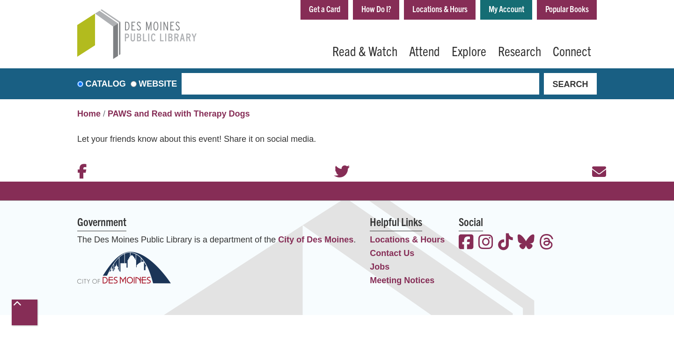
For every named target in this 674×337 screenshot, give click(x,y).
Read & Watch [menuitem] (364, 50)
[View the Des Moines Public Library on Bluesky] (526, 243)
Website (158, 83)
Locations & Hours (440, 8)
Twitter (337, 159)
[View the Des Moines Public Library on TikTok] (505, 243)
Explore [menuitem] (469, 50)
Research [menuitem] (519, 50)
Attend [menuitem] (424, 50)
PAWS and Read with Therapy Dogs (179, 113)
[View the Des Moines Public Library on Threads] (546, 243)
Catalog (106, 83)
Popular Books (567, 8)
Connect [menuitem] (572, 50)
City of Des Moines (315, 239)
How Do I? (376, 8)
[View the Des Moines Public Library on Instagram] (485, 243)
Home (89, 113)
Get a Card (324, 8)
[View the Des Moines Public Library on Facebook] (466, 243)
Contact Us (392, 253)
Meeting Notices (402, 280)
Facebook (79, 159)
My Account (506, 8)
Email (594, 159)
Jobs (379, 266)
